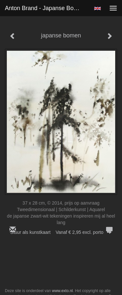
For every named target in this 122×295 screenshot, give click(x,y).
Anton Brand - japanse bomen (45, 8)
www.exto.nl (62, 290)
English (97, 8)
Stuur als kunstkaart (61, 232)
